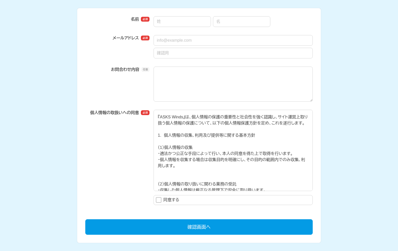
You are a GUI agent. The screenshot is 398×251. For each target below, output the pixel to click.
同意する (167, 200)
